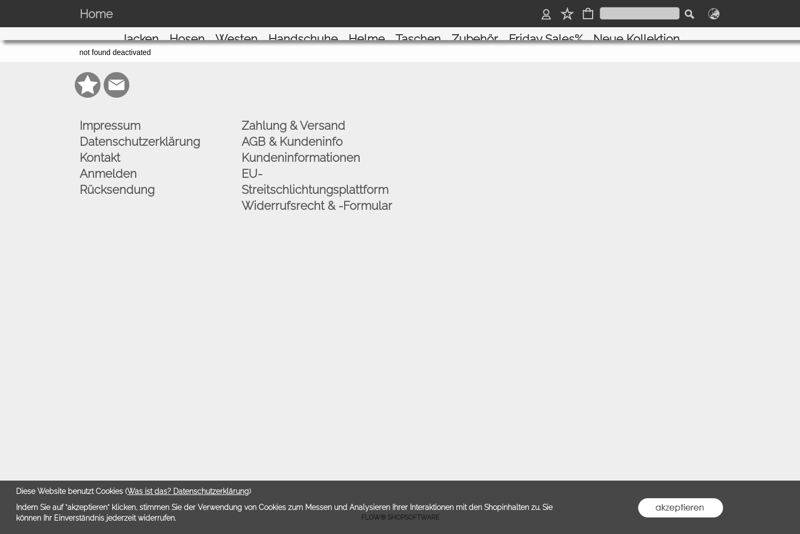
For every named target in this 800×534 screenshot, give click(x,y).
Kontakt (100, 150)
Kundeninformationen (301, 150)
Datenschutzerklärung (140, 134)
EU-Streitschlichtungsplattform (315, 174)
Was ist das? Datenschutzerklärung (188, 491)
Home (96, 14)
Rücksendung (117, 182)
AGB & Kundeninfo (292, 134)
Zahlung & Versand (293, 118)
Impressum (110, 118)
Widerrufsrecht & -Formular (317, 198)
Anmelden (108, 166)
